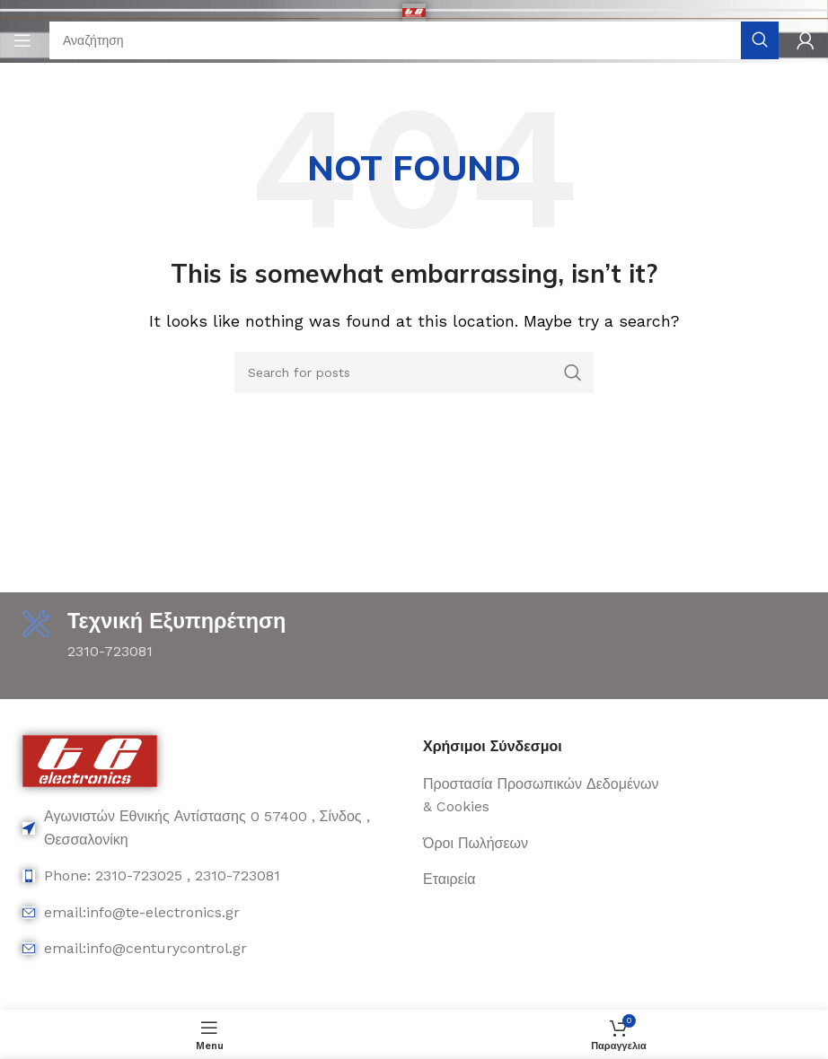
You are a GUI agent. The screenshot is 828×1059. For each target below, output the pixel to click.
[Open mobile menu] (22, 40)
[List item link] (213, 829)
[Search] (414, 40)
